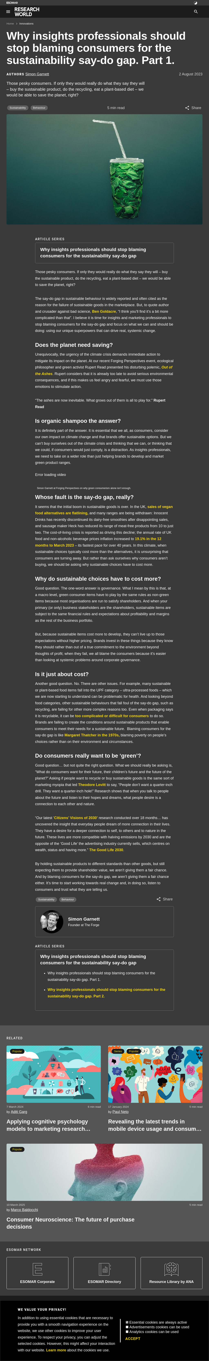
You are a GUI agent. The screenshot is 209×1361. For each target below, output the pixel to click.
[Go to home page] (27, 11)
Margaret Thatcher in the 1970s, (92, 735)
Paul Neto (120, 1112)
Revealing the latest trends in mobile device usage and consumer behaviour (154, 1125)
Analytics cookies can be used (154, 1332)
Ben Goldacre (104, 311)
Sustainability (18, 107)
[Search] (196, 11)
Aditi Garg (19, 1112)
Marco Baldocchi (24, 1210)
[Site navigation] (8, 11)
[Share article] (192, 108)
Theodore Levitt (92, 785)
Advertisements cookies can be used (159, 1327)
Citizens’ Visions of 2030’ (76, 818)
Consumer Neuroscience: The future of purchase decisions (71, 1223)
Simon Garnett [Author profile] (37, 74)
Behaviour (39, 107)
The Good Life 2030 (106, 850)
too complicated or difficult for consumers (112, 716)
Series (118, 1051)
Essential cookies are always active (158, 1322)
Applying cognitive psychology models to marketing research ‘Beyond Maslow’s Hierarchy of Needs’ (47, 1125)
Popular (17, 1051)
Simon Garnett (84, 919)
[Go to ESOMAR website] (12, 3)
